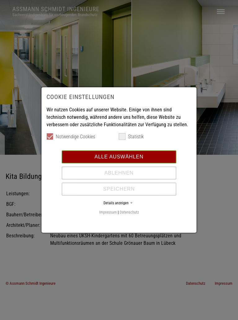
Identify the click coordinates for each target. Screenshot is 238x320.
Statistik (131, 136)
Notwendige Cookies (70, 136)
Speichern (119, 189)
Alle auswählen (119, 156)
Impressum (108, 212)
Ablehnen (119, 172)
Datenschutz (129, 212)
